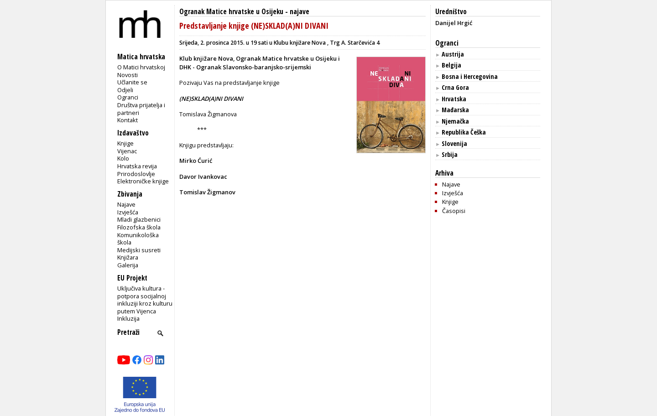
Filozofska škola (139, 227)
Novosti (127, 75)
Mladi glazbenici (139, 219)
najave (299, 11)
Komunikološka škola (138, 239)
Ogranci (127, 97)
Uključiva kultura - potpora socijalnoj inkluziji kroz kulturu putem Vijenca (144, 299)
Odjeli (125, 90)
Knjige (125, 143)
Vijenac (127, 151)
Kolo (123, 158)
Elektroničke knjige (143, 181)
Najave (126, 204)
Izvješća (127, 212)
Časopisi (453, 211)
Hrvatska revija (137, 166)
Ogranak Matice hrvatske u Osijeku (231, 11)
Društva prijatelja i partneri (141, 109)
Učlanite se (132, 82)
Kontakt (127, 120)
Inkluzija (128, 318)
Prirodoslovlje (136, 174)
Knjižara (127, 257)
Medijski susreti (139, 250)
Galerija (127, 265)
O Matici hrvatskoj (141, 67)
